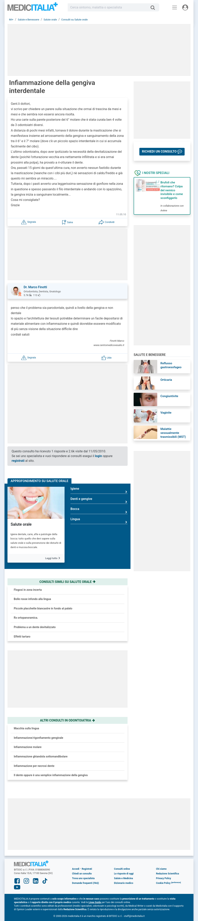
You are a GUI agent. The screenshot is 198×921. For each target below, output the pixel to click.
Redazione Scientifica (167, 873)
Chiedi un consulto (82, 873)
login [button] (98, 456)
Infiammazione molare (28, 747)
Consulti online (122, 869)
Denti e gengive (99, 500)
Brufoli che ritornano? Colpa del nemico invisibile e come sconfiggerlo (171, 190)
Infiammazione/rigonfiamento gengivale (38, 737)
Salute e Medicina (123, 878)
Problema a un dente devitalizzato (35, 627)
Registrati (87, 869)
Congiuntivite (169, 396)
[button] (28, 222)
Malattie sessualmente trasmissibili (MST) (173, 433)
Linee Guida (95, 902)
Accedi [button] (75, 869)
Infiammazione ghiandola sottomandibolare (41, 756)
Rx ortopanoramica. (26, 617)
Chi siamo (161, 869)
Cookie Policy (163, 883)
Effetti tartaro (22, 636)
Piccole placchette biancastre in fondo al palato (43, 608)
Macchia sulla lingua (26, 728)
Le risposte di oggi (123, 873)
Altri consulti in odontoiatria (67, 720)
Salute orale (21, 524)
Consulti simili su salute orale (67, 582)
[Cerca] (154, 7)
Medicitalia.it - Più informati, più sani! (32, 8)
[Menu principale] (174, 7)
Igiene (99, 490)
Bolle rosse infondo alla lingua (32, 599)
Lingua (99, 520)
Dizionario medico (123, 883)
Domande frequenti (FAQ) (85, 883)
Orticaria (166, 380)
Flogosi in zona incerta (28, 589)
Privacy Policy (163, 878)
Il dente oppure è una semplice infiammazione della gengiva (51, 775)
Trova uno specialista (83, 878)
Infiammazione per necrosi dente (34, 765)
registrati (18, 461)
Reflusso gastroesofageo (170, 365)
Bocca (99, 510)
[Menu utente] (185, 7)
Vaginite (165, 412)
